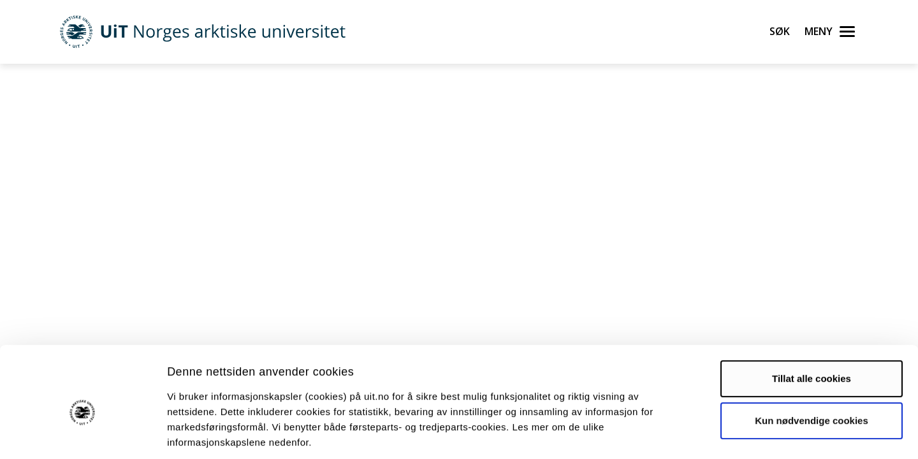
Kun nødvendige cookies (811, 360)
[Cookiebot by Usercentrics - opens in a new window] (82, 434)
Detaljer (679, 433)
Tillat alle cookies (811, 319)
